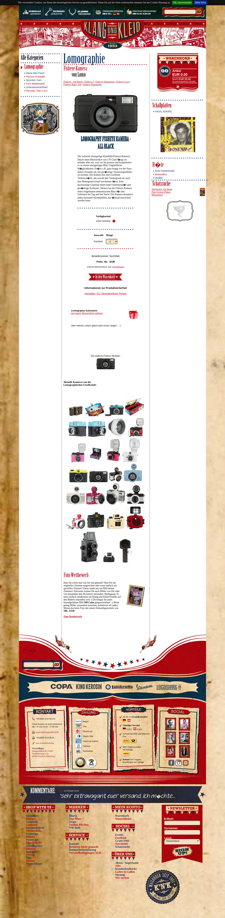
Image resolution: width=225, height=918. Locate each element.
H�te (158, 165)
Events (119, 834)
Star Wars (75, 818)
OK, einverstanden (182, 2)
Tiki (28, 857)
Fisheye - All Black (73, 81)
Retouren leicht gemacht (83, 846)
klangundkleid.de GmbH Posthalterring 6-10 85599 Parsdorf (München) (43, 754)
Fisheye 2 (89, 81)
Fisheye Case (122, 81)
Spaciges (31, 851)
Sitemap (31, 848)
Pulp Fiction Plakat (161, 192)
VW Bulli (74, 827)
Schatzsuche (161, 184)
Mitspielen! (157, 195)
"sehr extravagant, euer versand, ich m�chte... (117, 796)
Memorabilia (34, 830)
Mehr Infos (200, 2)
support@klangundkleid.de (47, 732)
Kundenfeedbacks (126, 868)
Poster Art (32, 839)
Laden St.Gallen (125, 871)
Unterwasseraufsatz (37, 87)
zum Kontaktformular (45, 743)
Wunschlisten (34, 863)
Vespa (72, 821)
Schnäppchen (34, 845)
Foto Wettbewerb (35, 83)
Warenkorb (122, 815)
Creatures (32, 821)
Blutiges (31, 818)
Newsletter (121, 843)
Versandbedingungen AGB (85, 852)
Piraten (30, 836)
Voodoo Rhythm (79, 824)
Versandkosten (118, 267)
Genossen (31, 824)
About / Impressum (126, 862)
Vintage (30, 854)
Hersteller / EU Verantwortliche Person (106, 293)
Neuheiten (32, 833)
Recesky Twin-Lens (36, 90)
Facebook (121, 837)
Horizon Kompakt (35, 76)
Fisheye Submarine (104, 81)
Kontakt (74, 843)
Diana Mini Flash (35, 73)
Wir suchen (122, 877)
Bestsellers (161, 174)
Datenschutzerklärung (82, 849)
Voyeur (30, 860)
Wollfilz (159, 177)
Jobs (118, 865)
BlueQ (73, 815)
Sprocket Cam (34, 80)
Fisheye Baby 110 (72, 84)
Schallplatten (161, 106)
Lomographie (33, 67)
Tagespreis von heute (162, 189)
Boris (61, 791)
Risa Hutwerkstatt (164, 170)
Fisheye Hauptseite (92, 84)
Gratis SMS (122, 840)
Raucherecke (34, 842)
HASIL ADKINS (163, 111)
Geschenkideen (35, 827)
